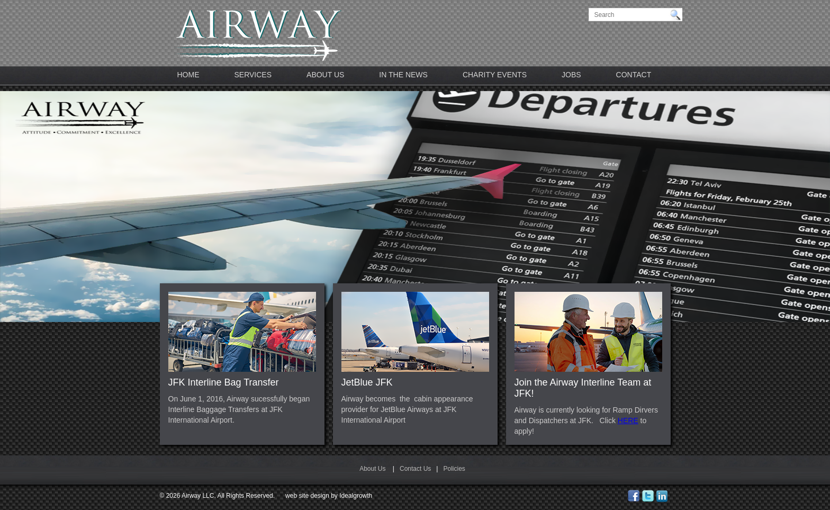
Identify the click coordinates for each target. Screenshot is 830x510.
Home (188, 74)
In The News (403, 74)
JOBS (571, 74)
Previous (29, 223)
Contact (634, 74)
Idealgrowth (355, 495)
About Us (325, 74)
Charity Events (495, 74)
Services (253, 74)
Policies (454, 468)
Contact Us (415, 468)
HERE (628, 420)
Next (800, 223)
